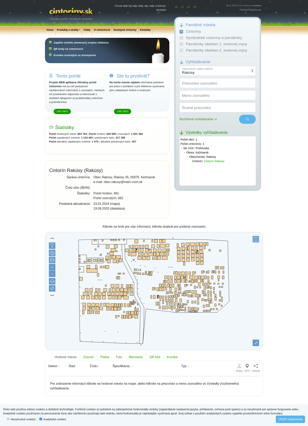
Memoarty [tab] (136, 357)
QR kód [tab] (154, 357)
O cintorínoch (102, 29)
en (188, 6)
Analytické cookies (54, 419)
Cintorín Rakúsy (214, 161)
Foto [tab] (119, 357)
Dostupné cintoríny (125, 29)
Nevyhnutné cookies (23, 419)
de (195, 6)
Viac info (62, 111)
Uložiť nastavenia (290, 419)
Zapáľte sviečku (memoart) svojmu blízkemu (81, 42)
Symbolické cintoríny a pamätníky (211, 38)
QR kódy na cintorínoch (68, 48)
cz (182, 6)
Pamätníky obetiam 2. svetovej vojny (213, 50)
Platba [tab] (104, 357)
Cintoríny (190, 31)
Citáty (87, 29)
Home (50, 29)
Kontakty (145, 29)
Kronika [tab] (172, 357)
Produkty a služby (68, 29)
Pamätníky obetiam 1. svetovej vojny (213, 44)
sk (176, 6)
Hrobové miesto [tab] (66, 357)
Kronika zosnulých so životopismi (75, 55)
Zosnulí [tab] (88, 357)
